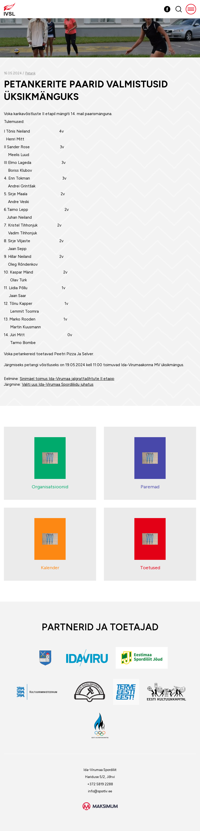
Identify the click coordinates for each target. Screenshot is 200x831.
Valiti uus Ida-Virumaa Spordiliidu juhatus (57, 384)
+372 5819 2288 (100, 784)
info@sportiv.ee (100, 791)
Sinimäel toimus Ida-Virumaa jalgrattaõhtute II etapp (67, 378)
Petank (30, 73)
